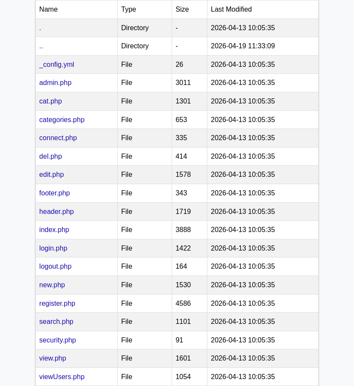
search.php (56, 321)
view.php (52, 358)
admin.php (55, 82)
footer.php (54, 193)
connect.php (58, 137)
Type (128, 9)
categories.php (62, 119)
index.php (54, 229)
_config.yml (56, 64)
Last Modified (231, 9)
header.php (56, 211)
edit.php (51, 174)
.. (41, 46)
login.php (53, 248)
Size (182, 9)
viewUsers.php (62, 376)
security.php (57, 340)
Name (48, 9)
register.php (57, 303)
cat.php (50, 101)
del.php (50, 156)
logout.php (55, 266)
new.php (52, 285)
